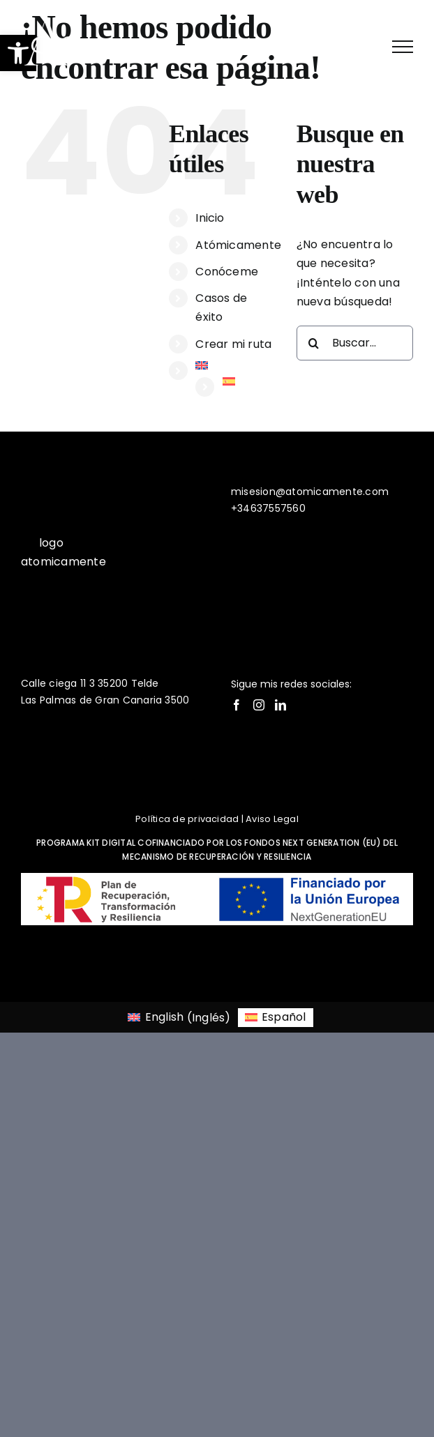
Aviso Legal (272, 819)
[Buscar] (314, 343)
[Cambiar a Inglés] (235, 365)
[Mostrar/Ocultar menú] (402, 46)
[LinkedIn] (280, 704)
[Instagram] (258, 704)
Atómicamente (238, 245)
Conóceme (226, 272)
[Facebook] (236, 704)
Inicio (209, 218)
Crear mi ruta (233, 344)
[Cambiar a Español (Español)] (275, 1018)
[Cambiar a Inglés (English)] (179, 1018)
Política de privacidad (187, 819)
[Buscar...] (355, 343)
